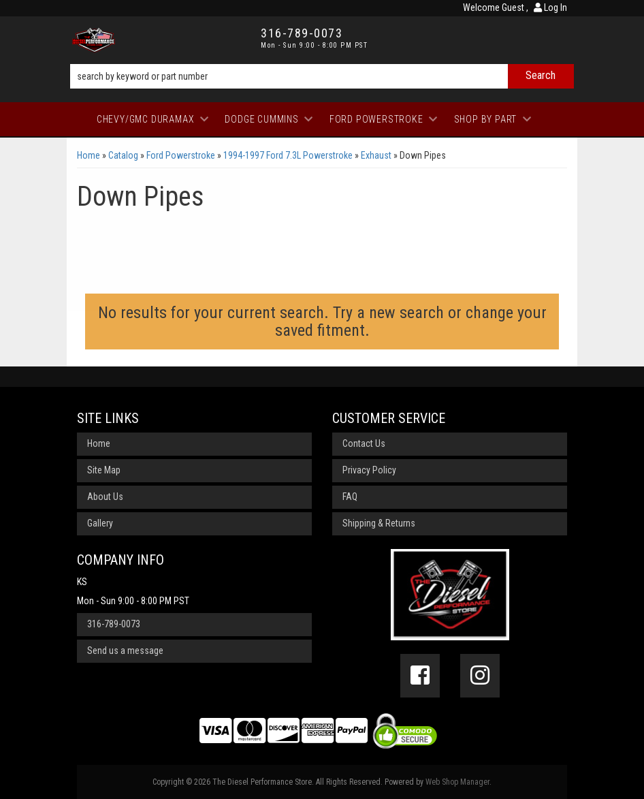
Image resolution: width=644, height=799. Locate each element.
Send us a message (125, 650)
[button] (322, 76)
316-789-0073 (113, 623)
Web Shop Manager (457, 782)
